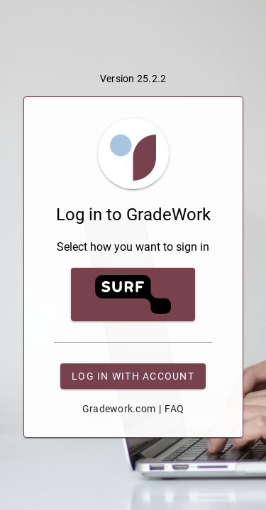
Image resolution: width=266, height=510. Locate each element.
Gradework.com (118, 408)
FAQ (174, 408)
